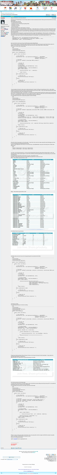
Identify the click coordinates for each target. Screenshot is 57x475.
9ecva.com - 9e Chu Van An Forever (7, 13)
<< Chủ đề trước (47, 16)
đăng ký (33, 452)
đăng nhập (36, 451)
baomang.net (21, 473)
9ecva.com (25, 473)
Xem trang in (12, 457)
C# (13, 13)
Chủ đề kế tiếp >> (53, 16)
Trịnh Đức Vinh (35, 473)
